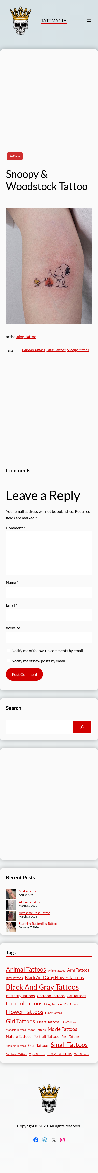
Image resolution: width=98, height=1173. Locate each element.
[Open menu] (89, 21)
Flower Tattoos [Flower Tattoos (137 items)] (24, 1011)
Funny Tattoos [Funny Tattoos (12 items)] (53, 1012)
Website (13, 627)
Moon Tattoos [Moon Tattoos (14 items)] (37, 1030)
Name (12, 582)
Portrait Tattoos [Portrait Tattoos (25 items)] (46, 1036)
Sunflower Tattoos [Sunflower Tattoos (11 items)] (16, 1054)
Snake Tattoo (28, 891)
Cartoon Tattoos (33, 350)
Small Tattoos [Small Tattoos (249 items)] (69, 1044)
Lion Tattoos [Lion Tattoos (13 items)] (69, 1022)
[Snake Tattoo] (11, 894)
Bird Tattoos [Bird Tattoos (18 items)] (14, 978)
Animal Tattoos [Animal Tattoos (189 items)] (26, 969)
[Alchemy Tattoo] (11, 905)
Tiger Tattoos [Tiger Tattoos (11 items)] (37, 1054)
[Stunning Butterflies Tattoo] (11, 927)
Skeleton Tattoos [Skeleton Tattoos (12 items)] (16, 1045)
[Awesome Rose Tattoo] (11, 916)
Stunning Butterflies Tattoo (38, 924)
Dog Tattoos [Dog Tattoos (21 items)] (53, 1004)
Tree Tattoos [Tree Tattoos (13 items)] (81, 1054)
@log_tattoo (26, 336)
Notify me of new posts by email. (39, 660)
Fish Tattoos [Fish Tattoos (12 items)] (71, 1004)
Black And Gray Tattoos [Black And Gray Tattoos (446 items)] (42, 986)
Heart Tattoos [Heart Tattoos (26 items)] (48, 1022)
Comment (15, 527)
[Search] (82, 727)
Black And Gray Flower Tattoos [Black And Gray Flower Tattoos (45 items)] (54, 977)
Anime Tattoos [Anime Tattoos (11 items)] (56, 970)
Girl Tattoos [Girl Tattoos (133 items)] (20, 1021)
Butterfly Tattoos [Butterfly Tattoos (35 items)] (20, 995)
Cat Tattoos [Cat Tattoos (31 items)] (76, 995)
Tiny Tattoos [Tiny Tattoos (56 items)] (59, 1053)
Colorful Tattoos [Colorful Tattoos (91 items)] (24, 1003)
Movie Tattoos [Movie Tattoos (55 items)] (62, 1029)
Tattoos (15, 156)
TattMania (54, 20)
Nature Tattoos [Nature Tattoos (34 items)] (18, 1036)
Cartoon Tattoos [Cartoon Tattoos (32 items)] (51, 995)
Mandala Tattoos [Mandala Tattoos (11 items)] (16, 1029)
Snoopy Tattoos (78, 350)
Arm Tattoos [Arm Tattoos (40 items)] (78, 970)
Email (11, 605)
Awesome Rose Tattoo (34, 913)
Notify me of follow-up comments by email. (48, 650)
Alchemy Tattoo (30, 902)
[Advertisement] (46, 95)
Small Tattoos (55, 350)
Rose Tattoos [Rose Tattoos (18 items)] (70, 1037)
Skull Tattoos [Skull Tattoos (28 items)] (38, 1045)
